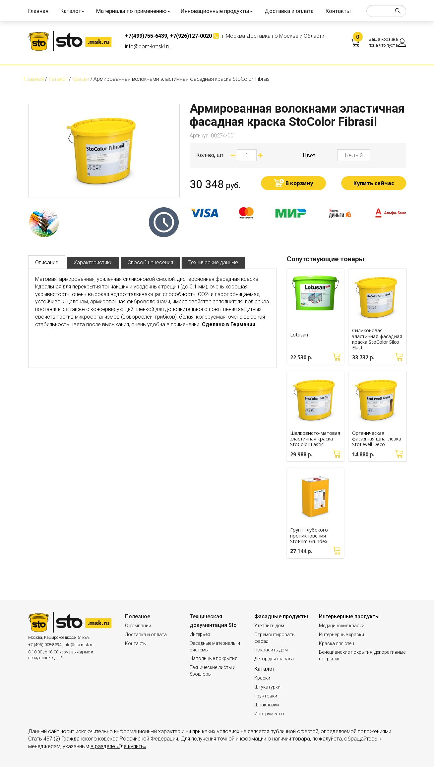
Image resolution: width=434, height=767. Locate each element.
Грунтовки (265, 695)
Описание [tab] (46, 262)
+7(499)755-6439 (146, 36)
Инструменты (269, 713)
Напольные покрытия (213, 658)
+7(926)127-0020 (191, 36)
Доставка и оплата (289, 11)
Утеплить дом (269, 625)
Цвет (309, 155)
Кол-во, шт (209, 155)
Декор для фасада (274, 658)
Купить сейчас (373, 183)
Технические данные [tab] (213, 262)
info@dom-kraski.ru (147, 46)
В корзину (299, 183)
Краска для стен (336, 643)
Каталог (72, 11)
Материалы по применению (133, 11)
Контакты (338, 11)
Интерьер (200, 634)
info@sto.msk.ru (78, 644)
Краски (262, 678)
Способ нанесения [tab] (150, 262)
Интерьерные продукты (349, 616)
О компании (138, 625)
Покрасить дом (271, 649)
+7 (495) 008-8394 (45, 644)
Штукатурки (267, 687)
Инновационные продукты (217, 11)
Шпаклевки (266, 704)
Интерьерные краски (341, 634)
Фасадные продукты (281, 616)
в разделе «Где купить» (118, 746)
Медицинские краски (341, 625)
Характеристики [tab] (93, 262)
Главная (38, 11)
